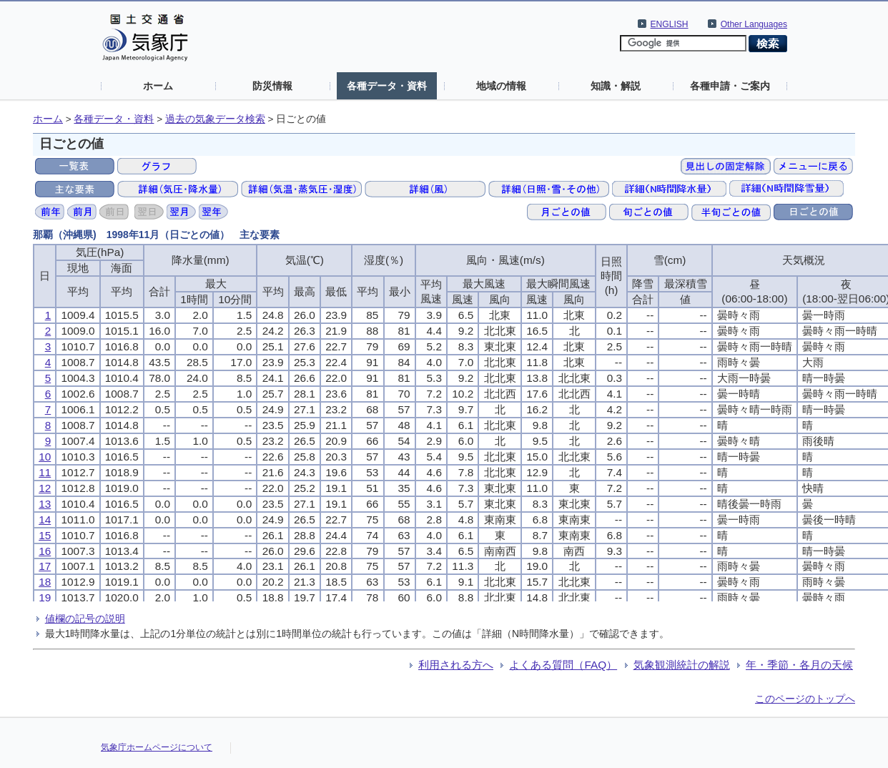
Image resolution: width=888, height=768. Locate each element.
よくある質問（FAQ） (563, 665)
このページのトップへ (805, 698)
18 (45, 582)
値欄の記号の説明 (85, 618)
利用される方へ (455, 665)
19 (45, 597)
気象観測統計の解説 (681, 665)
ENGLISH (670, 24)
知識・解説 (616, 86)
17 (45, 566)
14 (45, 519)
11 (45, 472)
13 (45, 504)
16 (45, 551)
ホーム (158, 86)
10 (45, 457)
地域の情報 (501, 86)
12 (45, 488)
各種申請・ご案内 (730, 86)
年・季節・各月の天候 (799, 665)
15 (45, 535)
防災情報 (272, 86)
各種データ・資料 (387, 86)
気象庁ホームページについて (156, 747)
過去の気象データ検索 (215, 119)
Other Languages (754, 24)
